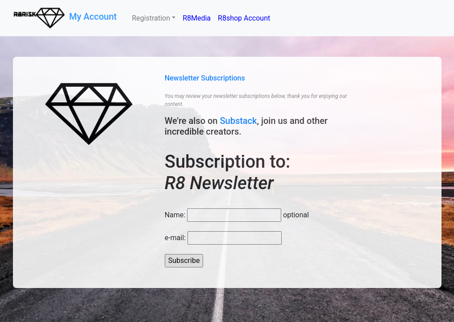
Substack (238, 120)
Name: (175, 215)
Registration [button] (151, 18)
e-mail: (175, 237)
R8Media (197, 18)
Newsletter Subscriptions (205, 78)
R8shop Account (244, 18)
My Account (94, 16)
